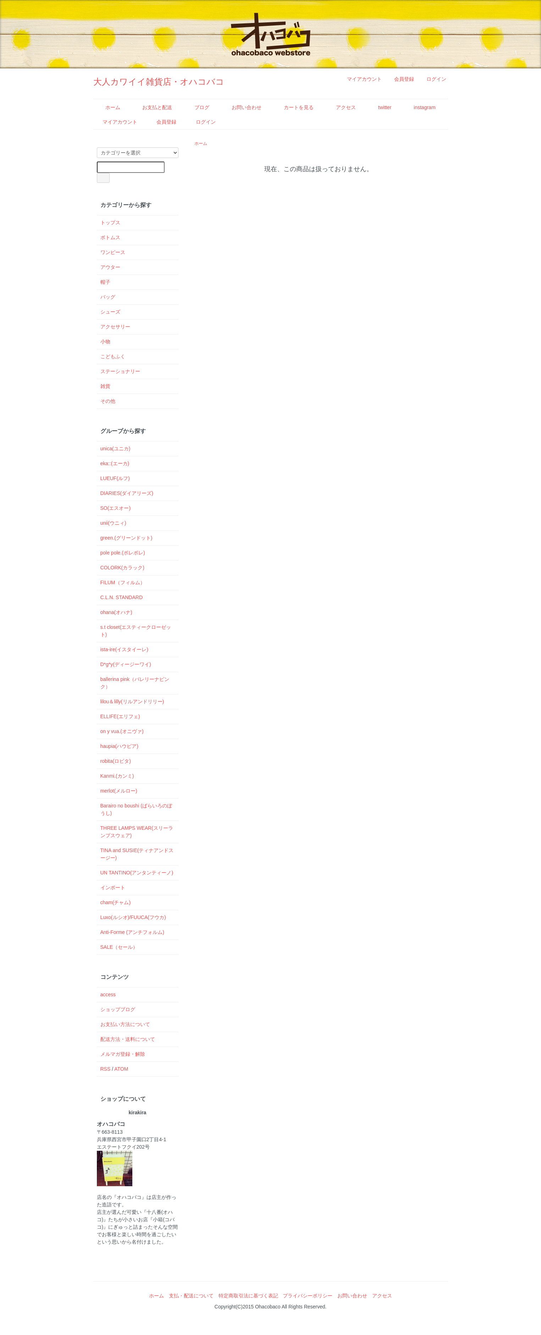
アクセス (341, 107)
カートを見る (294, 107)
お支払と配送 (152, 107)
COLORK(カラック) (122, 567)
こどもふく (112, 356)
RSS (105, 1069)
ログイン (432, 79)
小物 (105, 341)
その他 (107, 401)
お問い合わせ (241, 107)
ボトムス (110, 237)
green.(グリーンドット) (126, 538)
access (108, 994)
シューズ (110, 312)
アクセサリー (115, 326)
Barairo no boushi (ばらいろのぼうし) (136, 809)
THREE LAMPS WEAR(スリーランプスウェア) (136, 831)
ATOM (121, 1069)
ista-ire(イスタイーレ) (124, 649)
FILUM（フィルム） (122, 582)
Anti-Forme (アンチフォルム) (132, 932)
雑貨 (105, 386)
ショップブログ (117, 1009)
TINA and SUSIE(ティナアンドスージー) (137, 854)
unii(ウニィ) (113, 523)
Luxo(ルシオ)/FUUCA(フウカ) (133, 917)
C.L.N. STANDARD (121, 597)
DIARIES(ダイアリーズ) (126, 493)
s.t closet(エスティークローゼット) (135, 630)
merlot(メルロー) (118, 791)
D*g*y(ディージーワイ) (125, 664)
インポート (112, 887)
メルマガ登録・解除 (122, 1054)
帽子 (105, 282)
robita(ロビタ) (115, 761)
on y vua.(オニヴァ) (122, 731)
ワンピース (112, 252)
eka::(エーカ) (114, 463)
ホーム (107, 107)
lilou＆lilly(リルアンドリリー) (132, 701)
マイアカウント (360, 79)
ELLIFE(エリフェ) (120, 716)
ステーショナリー (120, 371)
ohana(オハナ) (116, 612)
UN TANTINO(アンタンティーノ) (136, 872)
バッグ (107, 297)
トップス (110, 222)
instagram (419, 107)
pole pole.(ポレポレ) (122, 553)
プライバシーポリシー (307, 1296)
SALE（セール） (119, 947)
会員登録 (400, 79)
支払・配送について (191, 1296)
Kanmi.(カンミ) (117, 776)
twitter (379, 107)
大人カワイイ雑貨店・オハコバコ (158, 81)
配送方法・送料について (127, 1039)
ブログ (196, 107)
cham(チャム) (115, 902)
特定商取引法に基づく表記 (248, 1296)
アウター (110, 267)
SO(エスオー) (115, 508)
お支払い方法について (125, 1024)
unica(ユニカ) (115, 448)
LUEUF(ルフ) (115, 478)
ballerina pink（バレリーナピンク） (135, 682)
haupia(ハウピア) (119, 746)
